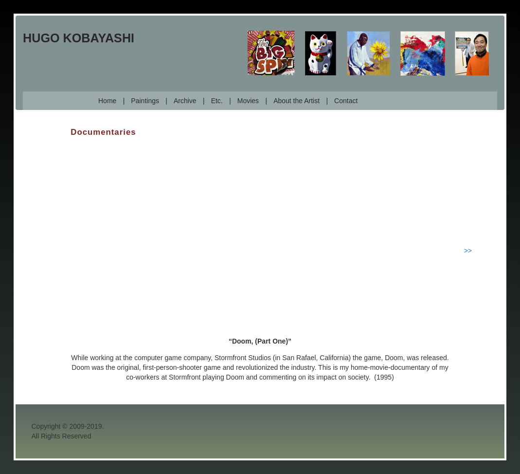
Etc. (217, 101)
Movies (248, 101)
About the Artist (296, 101)
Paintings (145, 101)
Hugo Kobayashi (78, 38)
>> (468, 251)
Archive (185, 101)
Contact (346, 101)
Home (107, 101)
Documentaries (103, 132)
